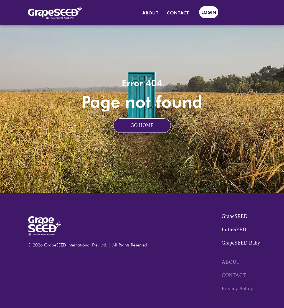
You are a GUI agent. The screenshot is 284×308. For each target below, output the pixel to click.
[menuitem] (150, 13)
